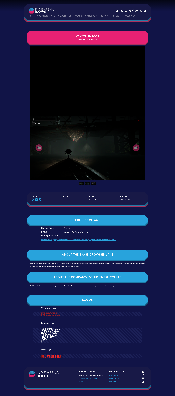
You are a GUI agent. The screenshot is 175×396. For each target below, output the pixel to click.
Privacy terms (114, 378)
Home (32, 16)
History (104, 16)
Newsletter (64, 16)
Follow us (130, 16)
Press (116, 16)
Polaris (78, 16)
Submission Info (46, 16)
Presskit (81, 381)
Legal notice (113, 375)
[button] (38, 148)
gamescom (91, 16)
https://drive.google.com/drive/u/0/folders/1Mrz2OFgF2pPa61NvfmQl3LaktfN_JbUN (78, 240)
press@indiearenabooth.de (88, 378)
